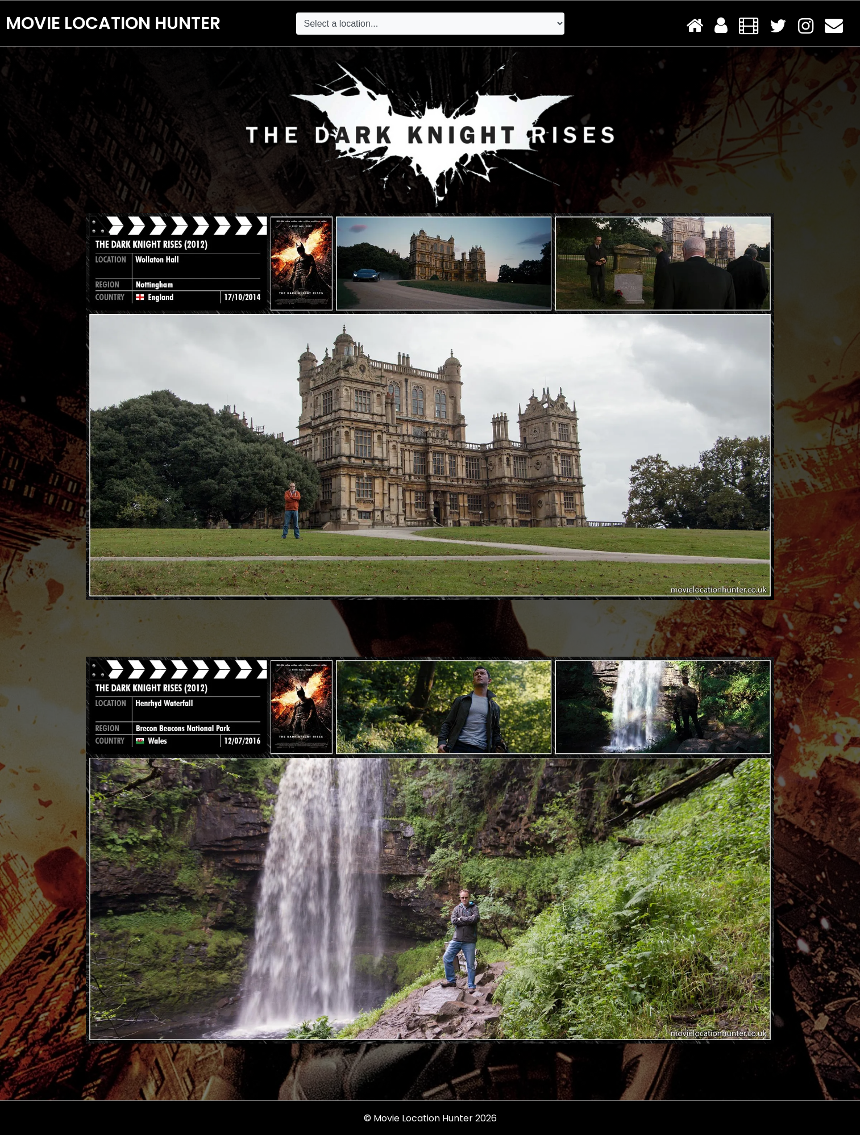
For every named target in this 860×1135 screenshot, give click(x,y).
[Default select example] (430, 23)
